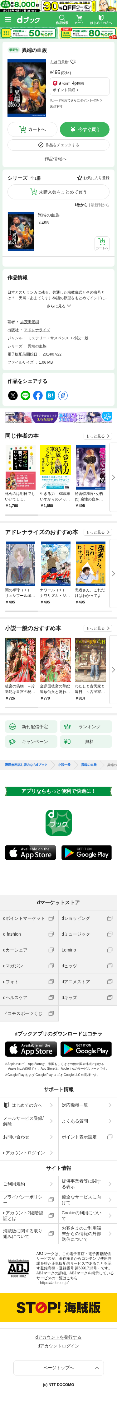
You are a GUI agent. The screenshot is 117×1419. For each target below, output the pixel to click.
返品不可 (56, 106)
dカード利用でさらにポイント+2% (74, 100)
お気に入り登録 (96, 178)
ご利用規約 (14, 1183)
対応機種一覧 (75, 1105)
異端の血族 (49, 214)
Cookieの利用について (82, 1215)
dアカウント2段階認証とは (23, 1215)
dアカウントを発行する (59, 1337)
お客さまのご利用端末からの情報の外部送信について (81, 1234)
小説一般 (80, 338)
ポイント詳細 (64, 90)
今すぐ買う (89, 129)
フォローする (73, 62)
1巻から (81, 205)
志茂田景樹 (59, 62)
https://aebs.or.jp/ (54, 1283)
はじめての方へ (22, 1105)
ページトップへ (58, 1367)
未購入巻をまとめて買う (63, 191)
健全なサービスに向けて (81, 1199)
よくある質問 (75, 1121)
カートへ (37, 129)
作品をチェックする (62, 145)
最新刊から (100, 205)
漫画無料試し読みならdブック (26, 764)
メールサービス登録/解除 (23, 1121)
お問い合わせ (16, 1136)
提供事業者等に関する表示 (81, 1184)
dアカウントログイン (24, 1152)
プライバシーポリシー (22, 1199)
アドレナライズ (37, 330)
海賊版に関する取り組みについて (22, 1233)
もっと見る (95, 436)
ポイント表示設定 (79, 1136)
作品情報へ (55, 158)
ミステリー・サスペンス (48, 338)
